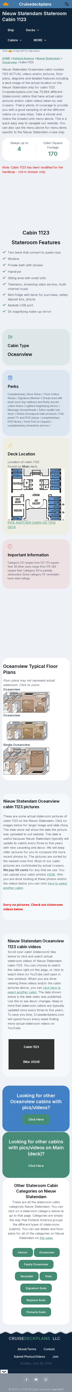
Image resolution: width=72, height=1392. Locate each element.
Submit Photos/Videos (29, 1356)
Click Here (36, 1119)
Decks (30, 30)
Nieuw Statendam (48, 58)
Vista (48, 1276)
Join (55, 1356)
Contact (49, 1349)
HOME (6, 58)
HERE (51, 874)
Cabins (13, 40)
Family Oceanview (36, 1264)
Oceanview (9, 62)
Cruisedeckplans (34, 4)
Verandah (26, 1276)
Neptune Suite (36, 1300)
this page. (46, 1238)
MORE (38, 40)
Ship (11, 30)
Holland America (23, 58)
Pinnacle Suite (36, 1312)
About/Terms (27, 1349)
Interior (23, 1252)
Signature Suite (36, 1288)
